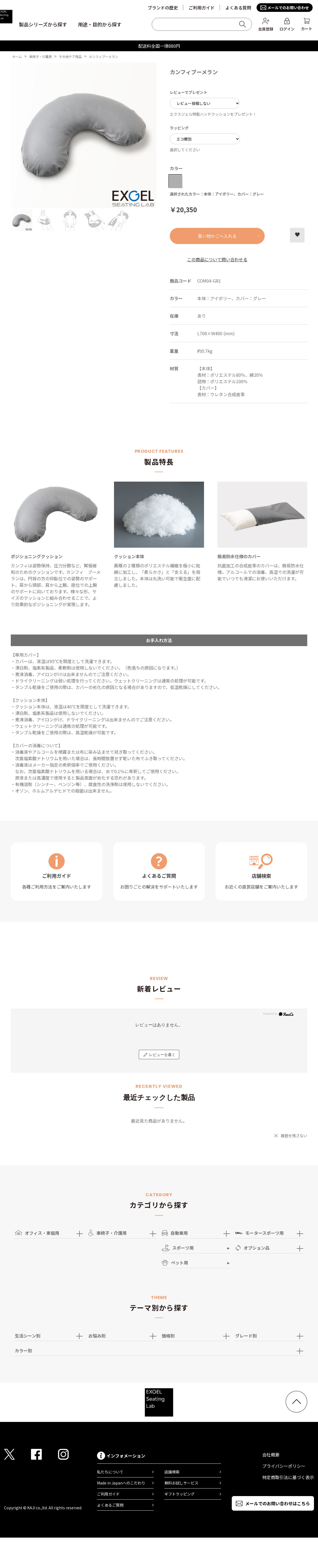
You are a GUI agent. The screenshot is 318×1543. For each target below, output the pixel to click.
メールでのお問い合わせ (288, 7)
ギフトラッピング (179, 1494)
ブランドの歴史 (163, 7)
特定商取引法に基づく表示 (288, 1477)
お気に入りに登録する (297, 235)
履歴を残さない (294, 1135)
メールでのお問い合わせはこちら (277, 1503)
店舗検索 (171, 1472)
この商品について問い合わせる (217, 259)
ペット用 (175, 1262)
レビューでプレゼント (188, 92)
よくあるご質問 (110, 1505)
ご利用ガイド (202, 7)
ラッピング (179, 128)
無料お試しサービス (181, 1483)
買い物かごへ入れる (217, 236)
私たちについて (110, 1472)
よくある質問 (238, 7)
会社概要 (270, 1454)
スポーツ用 (178, 1247)
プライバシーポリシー (283, 1466)
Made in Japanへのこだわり (121, 1483)
